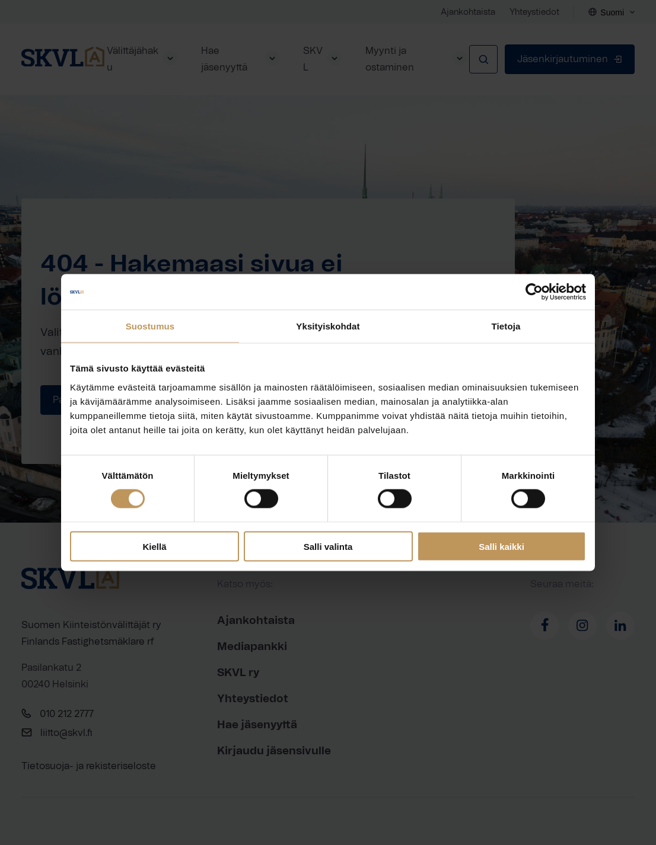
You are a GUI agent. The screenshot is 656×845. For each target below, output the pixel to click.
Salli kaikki (501, 546)
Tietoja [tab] (506, 326)
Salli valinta (328, 546)
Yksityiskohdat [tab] (327, 326)
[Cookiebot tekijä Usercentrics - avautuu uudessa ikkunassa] (534, 292)
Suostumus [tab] (150, 326)
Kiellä (154, 546)
